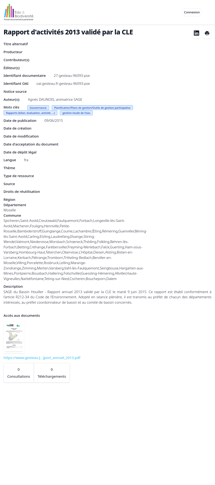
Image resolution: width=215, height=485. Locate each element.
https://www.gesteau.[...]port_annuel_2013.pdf (42, 357)
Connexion (192, 12)
